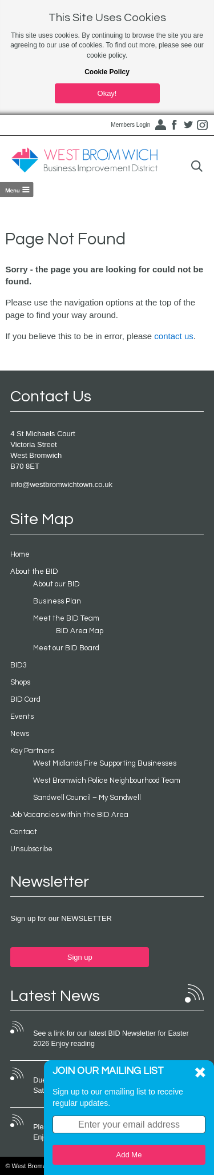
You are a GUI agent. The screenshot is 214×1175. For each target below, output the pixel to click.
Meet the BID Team (66, 618)
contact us (173, 336)
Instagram (202, 125)
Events (22, 717)
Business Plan (57, 601)
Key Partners (32, 751)
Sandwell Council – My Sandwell (87, 798)
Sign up (79, 957)
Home (20, 554)
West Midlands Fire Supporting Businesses (104, 763)
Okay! (107, 93)
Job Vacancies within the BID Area (69, 815)
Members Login (130, 125)
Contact (23, 832)
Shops (20, 682)
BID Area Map (79, 631)
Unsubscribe (31, 849)
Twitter (188, 125)
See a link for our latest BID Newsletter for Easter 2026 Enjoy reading (110, 1038)
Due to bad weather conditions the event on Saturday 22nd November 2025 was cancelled (106, 1085)
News (19, 734)
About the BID (34, 572)
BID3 (18, 665)
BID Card (25, 699)
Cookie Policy (107, 72)
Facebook (174, 125)
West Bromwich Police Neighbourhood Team (106, 780)
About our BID (56, 584)
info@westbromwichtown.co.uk (61, 484)
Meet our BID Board (66, 648)
